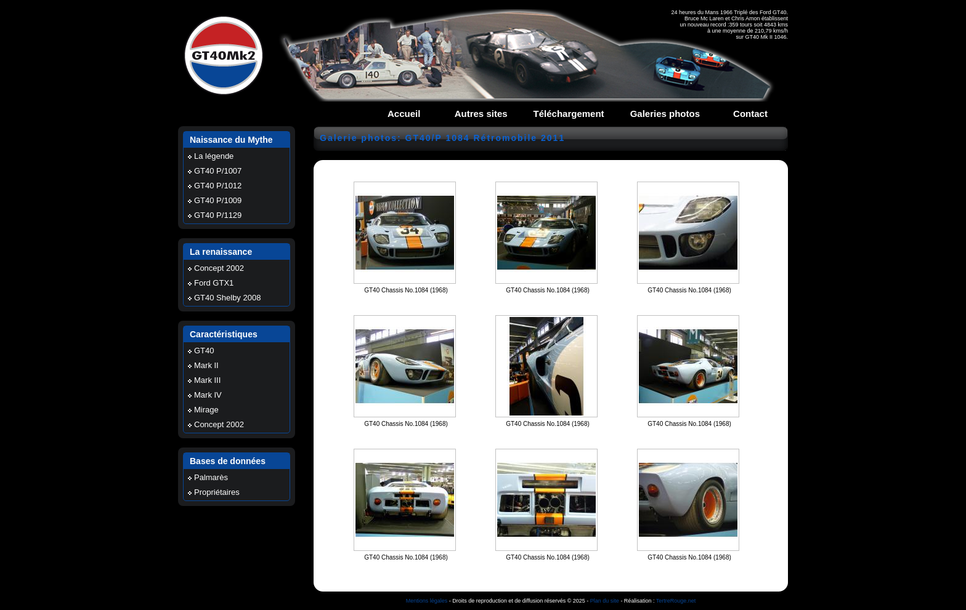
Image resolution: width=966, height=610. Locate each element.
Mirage (206, 409)
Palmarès (211, 477)
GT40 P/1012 (218, 185)
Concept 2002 (219, 268)
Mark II (206, 365)
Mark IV (208, 394)
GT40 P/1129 (218, 215)
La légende (213, 156)
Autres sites (481, 113)
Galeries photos (665, 113)
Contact (750, 113)
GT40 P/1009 (218, 200)
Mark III (207, 380)
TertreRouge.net (676, 601)
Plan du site (604, 601)
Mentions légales (427, 601)
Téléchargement (569, 113)
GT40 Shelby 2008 (227, 297)
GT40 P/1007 (218, 170)
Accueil (404, 113)
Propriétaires (217, 492)
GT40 (204, 350)
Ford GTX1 (213, 282)
